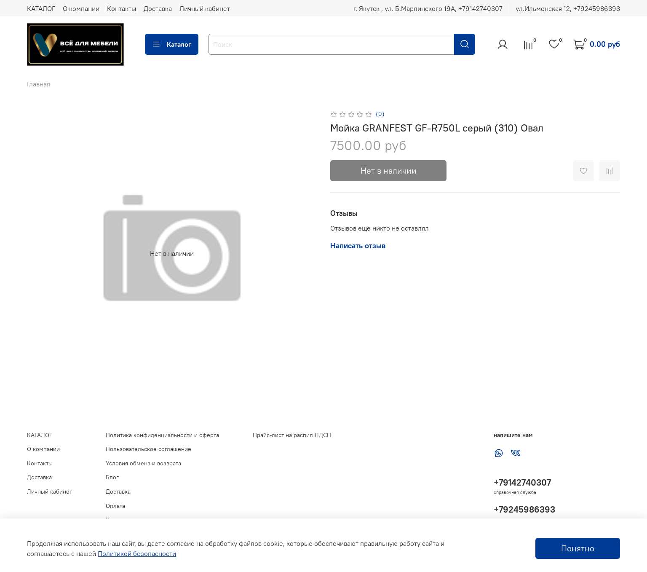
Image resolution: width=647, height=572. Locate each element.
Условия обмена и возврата (143, 463)
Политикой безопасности (137, 553)
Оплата (115, 506)
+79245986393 (524, 509)
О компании (81, 8)
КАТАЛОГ (41, 8)
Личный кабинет (204, 8)
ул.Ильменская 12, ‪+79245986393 (568, 8)
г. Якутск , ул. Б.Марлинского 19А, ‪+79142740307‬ (428, 8)
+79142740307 (522, 482)
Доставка (158, 8)
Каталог (171, 44)
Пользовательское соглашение (148, 449)
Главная (38, 84)
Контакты (121, 8)
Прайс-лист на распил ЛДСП (292, 435)
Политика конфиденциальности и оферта (162, 435)
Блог (112, 477)
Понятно (577, 548)
